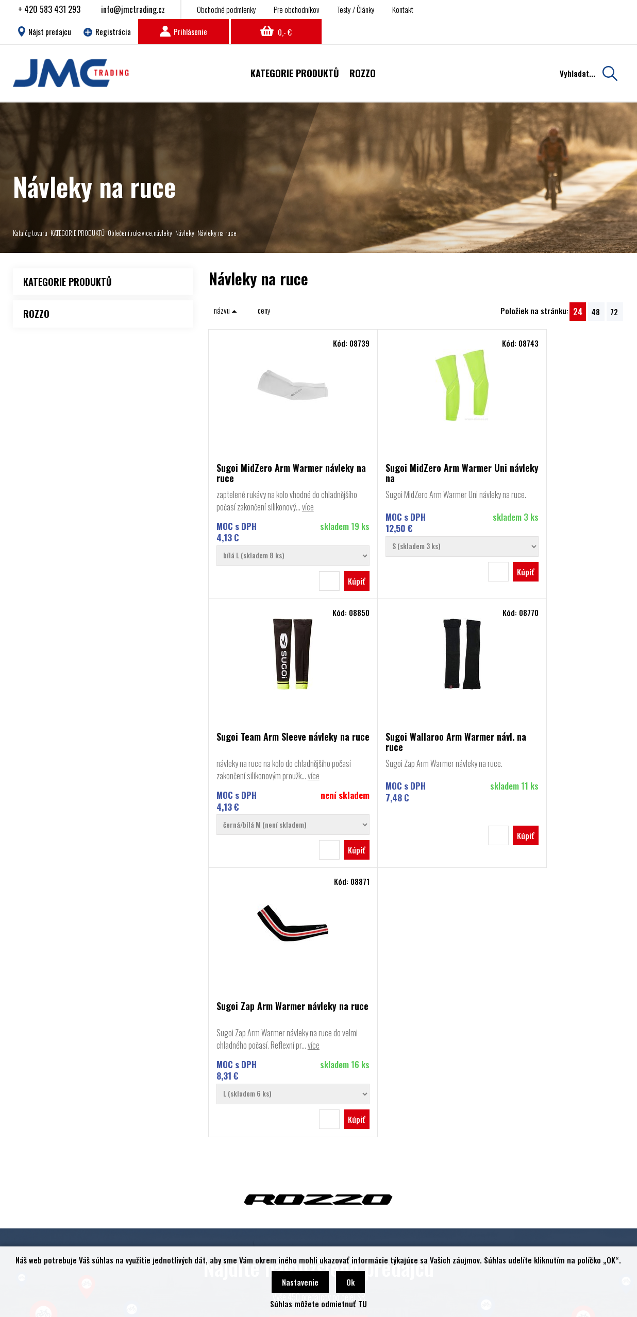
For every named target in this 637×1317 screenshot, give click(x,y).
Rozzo (42, 1176)
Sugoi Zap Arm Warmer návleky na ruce (415, 754)
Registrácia (107, 31)
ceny (264, 310)
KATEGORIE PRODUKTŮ (78, 233)
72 (614, 311)
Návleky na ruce (217, 233)
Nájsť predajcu (319, 1083)
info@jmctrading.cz (133, 9)
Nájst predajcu (44, 31)
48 (596, 311)
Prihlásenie (183, 31)
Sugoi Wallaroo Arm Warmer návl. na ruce (270, 754)
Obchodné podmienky (226, 9)
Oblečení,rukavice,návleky (140, 233)
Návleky (184, 233)
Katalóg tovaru (30, 233)
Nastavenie (300, 1282)
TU (362, 1303)
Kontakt (402, 9)
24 (577, 311)
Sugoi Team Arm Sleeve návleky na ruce (552, 473)
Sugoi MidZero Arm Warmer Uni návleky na (415, 473)
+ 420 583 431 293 (49, 9)
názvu (225, 310)
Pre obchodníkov (297, 9)
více (222, 519)
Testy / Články (356, 9)
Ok (350, 1282)
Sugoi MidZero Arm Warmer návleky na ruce (269, 473)
